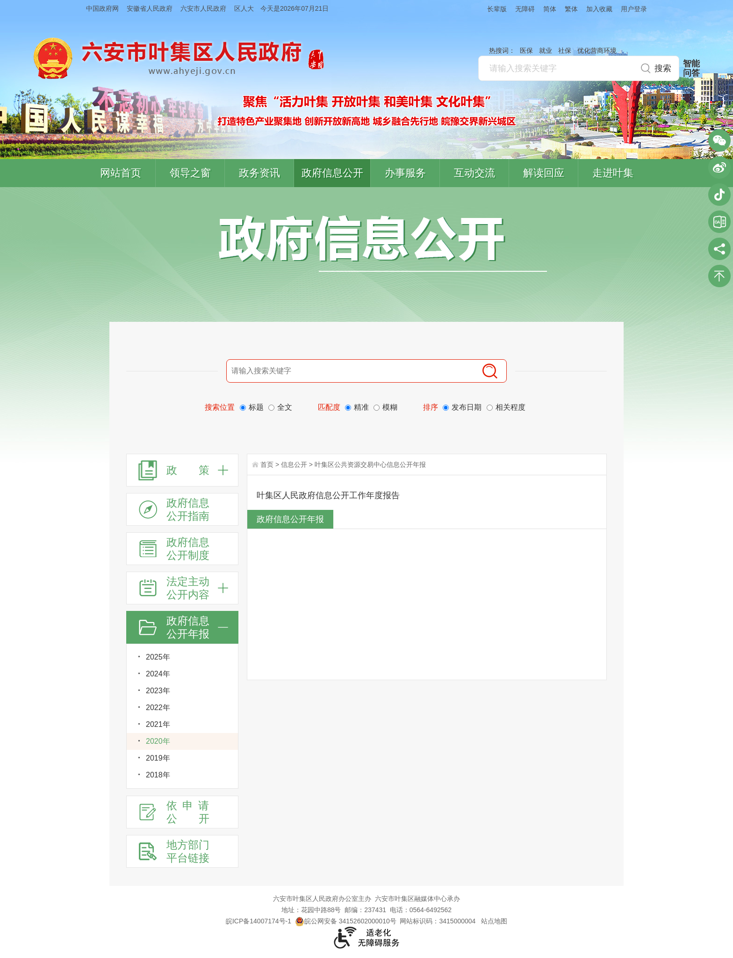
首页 (266, 464)
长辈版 (497, 9)
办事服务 (405, 173)
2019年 (158, 758)
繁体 (571, 9)
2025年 (158, 657)
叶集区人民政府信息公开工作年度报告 (328, 495)
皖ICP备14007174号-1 (258, 921)
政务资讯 (259, 173)
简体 (549, 9)
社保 (564, 50)
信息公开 (294, 464)
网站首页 (120, 173)
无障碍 (525, 9)
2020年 (158, 741)
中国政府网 (102, 8)
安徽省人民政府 (149, 8)
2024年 (158, 674)
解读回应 (543, 173)
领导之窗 (190, 173)
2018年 (158, 775)
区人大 (244, 8)
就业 (545, 50)
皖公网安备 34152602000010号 (345, 921)
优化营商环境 (597, 50)
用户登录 (634, 9)
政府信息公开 (332, 173)
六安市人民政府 (203, 8)
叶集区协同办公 (719, 221)
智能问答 (691, 68)
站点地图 (494, 921)
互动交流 (474, 173)
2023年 (158, 691)
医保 (526, 50)
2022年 (158, 707)
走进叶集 (612, 173)
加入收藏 (599, 9)
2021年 (158, 724)
